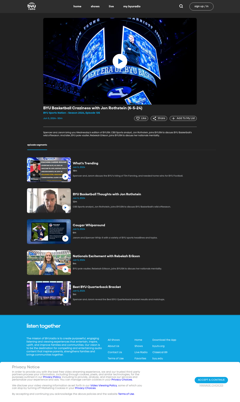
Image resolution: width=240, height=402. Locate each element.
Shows (139, 346)
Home (138, 340)
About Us (113, 346)
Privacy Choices (85, 388)
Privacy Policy (52, 377)
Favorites (140, 358)
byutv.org (158, 346)
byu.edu (157, 358)
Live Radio (141, 352)
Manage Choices (211, 385)
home (77, 6)
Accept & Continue (211, 380)
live (111, 6)
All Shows (114, 340)
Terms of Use (116, 358)
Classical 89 (159, 352)
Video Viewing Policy (103, 385)
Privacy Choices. (122, 380)
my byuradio (132, 6)
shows (95, 6)
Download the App (164, 340)
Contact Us (115, 352)
